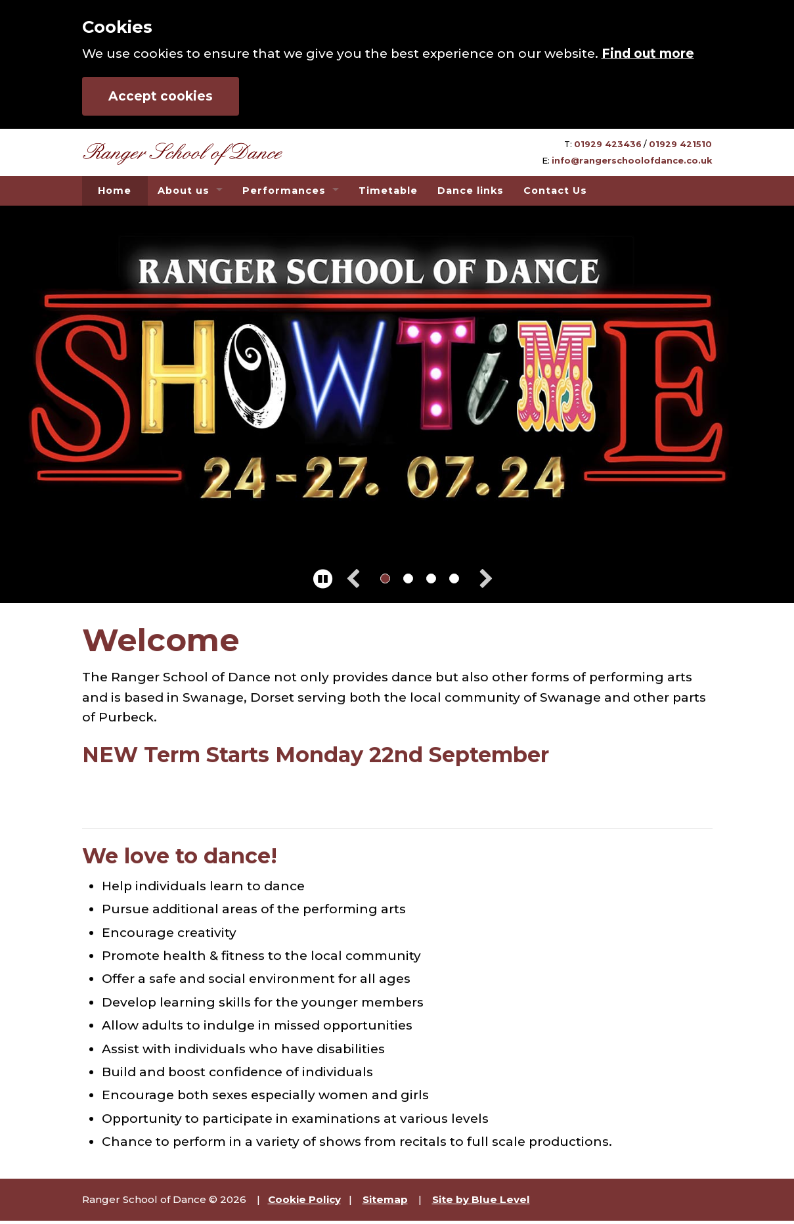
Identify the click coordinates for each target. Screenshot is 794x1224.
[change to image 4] (454, 578)
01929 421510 (680, 144)
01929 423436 (608, 144)
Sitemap (385, 1199)
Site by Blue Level (481, 1199)
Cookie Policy (304, 1199)
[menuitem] (115, 191)
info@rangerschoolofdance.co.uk (632, 161)
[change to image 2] (408, 578)
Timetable (388, 190)
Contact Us (555, 190)
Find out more (648, 53)
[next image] (480, 579)
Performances (284, 190)
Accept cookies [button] (160, 96)
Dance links (470, 190)
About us (184, 190)
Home (114, 190)
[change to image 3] (431, 578)
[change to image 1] (385, 578)
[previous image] (359, 579)
